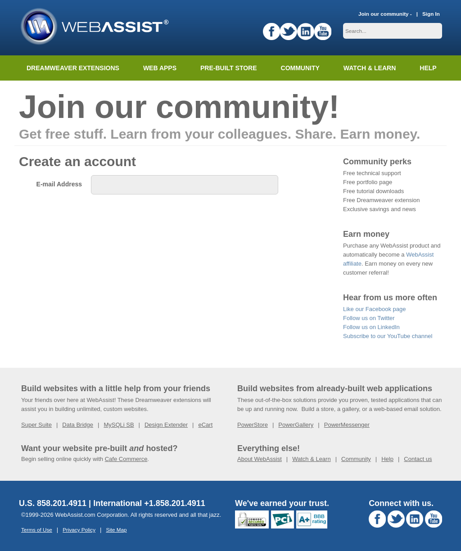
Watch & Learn (369, 68)
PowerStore (252, 424)
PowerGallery (295, 424)
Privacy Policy (79, 530)
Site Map (116, 530)
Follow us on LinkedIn (371, 327)
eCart (205, 424)
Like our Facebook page (374, 309)
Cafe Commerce (126, 459)
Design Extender (166, 424)
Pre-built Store (228, 68)
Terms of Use (36, 530)
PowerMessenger (347, 424)
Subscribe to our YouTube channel (387, 336)
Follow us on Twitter (369, 318)
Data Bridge (77, 424)
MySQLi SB (119, 424)
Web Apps (159, 68)
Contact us (418, 459)
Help (387, 459)
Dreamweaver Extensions (73, 68)
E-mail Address (59, 184)
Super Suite (36, 424)
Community (300, 68)
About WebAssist (259, 459)
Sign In (431, 14)
